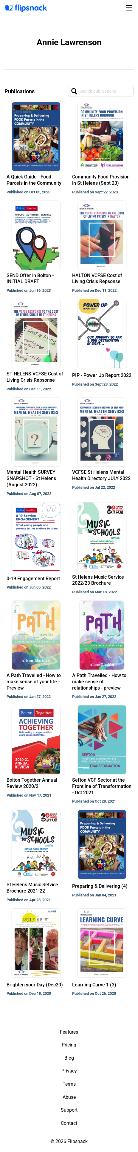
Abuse (69, 1097)
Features (69, 1032)
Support (69, 1110)
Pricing (69, 1045)
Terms (69, 1084)
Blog (69, 1058)
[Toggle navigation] (130, 8)
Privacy (69, 1071)
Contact (69, 1123)
